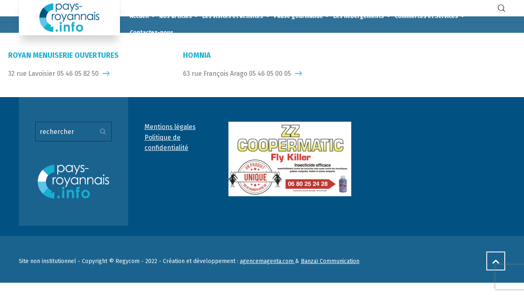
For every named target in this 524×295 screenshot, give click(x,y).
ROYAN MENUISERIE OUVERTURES (63, 55)
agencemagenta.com (267, 261)
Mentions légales (170, 127)
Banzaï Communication (330, 261)
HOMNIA (197, 55)
